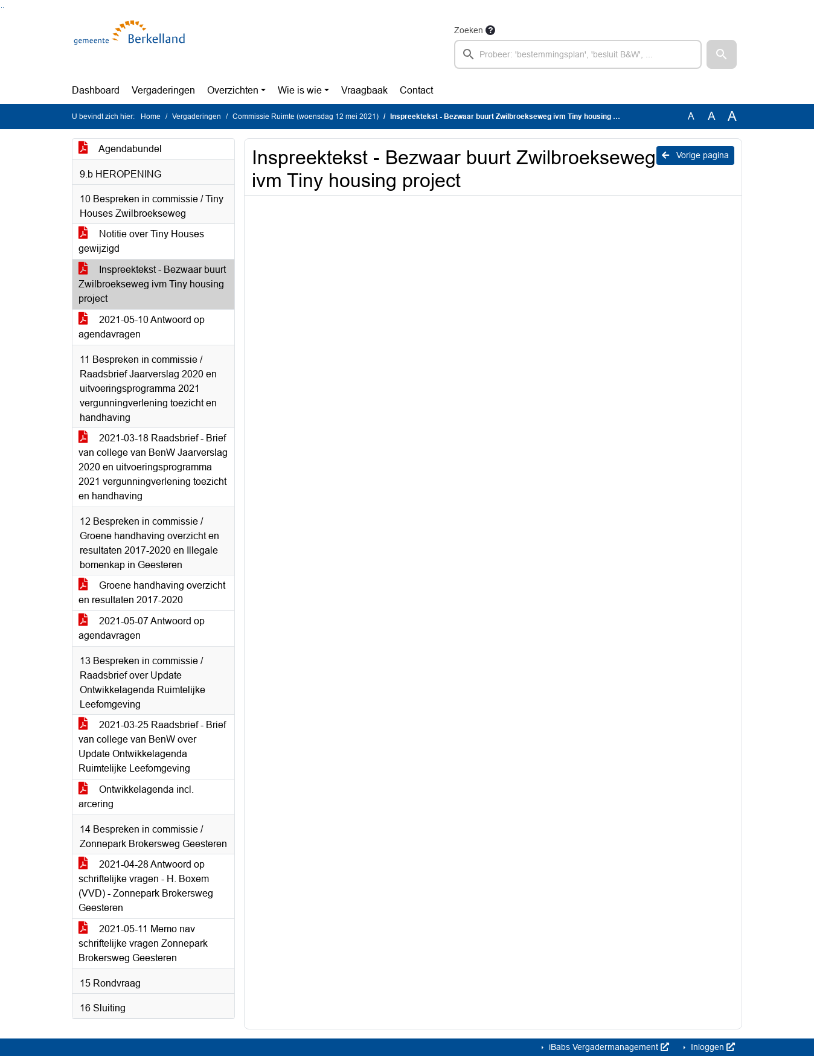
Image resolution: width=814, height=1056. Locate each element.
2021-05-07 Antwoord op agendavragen (142, 628)
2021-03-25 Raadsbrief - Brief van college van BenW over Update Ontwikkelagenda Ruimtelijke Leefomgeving (152, 746)
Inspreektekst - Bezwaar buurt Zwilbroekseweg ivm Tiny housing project (152, 284)
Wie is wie (300, 90)
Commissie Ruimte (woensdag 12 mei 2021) (305, 116)
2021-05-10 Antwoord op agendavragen (142, 327)
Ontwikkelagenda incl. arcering (136, 796)
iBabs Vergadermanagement (607, 1047)
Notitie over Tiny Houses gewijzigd (141, 241)
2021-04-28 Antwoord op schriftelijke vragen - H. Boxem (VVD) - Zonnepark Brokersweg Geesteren (146, 886)
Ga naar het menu (3, 7)
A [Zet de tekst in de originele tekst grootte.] (691, 116)
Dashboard (96, 90)
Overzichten (232, 90)
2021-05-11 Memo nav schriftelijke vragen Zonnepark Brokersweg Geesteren (143, 943)
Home (151, 116)
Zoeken (468, 30)
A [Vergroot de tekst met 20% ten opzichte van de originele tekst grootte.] (712, 116)
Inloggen (711, 1047)
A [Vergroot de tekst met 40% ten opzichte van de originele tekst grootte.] (732, 116)
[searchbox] (578, 54)
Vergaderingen (163, 90)
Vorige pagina (695, 155)
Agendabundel (120, 149)
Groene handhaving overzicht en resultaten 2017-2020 (152, 592)
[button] (722, 54)
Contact (416, 90)
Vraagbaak (364, 90)
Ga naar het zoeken (1, 7)
